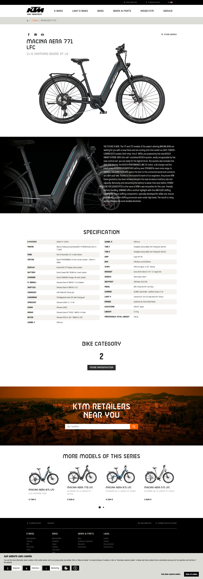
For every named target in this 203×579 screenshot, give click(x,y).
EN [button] (170, 2)
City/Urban (30, 547)
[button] (12, 568)
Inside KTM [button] (147, 11)
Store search (169, 34)
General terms (108, 547)
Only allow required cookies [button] (170, 574)
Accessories (82, 547)
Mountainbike (31, 539)
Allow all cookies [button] (191, 574)
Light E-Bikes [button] (80, 11)
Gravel (54, 544)
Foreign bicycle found (166, 523)
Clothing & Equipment (85, 541)
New (79, 539)
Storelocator (152, 2)
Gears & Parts (86, 534)
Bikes (55, 534)
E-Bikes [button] (58, 11)
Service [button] (167, 11)
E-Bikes (35, 21)
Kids (53, 553)
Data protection (109, 544)
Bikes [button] (100, 11)
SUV (28, 544)
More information (101, 368)
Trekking (29, 541)
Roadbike (55, 541)
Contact (106, 541)
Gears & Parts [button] (122, 11)
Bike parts (81, 544)
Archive (49, 523)
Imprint (106, 539)
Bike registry (130, 2)
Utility (29, 550)
